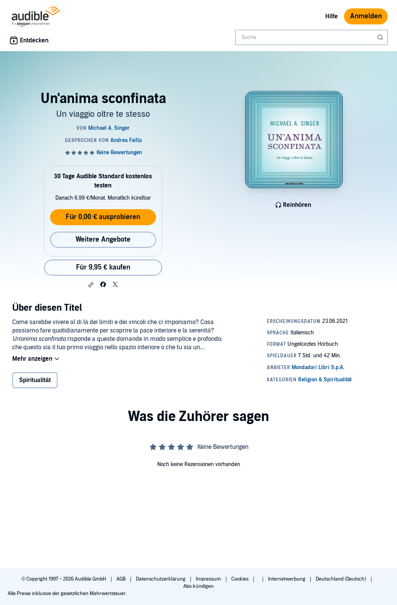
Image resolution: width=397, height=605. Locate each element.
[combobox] (311, 37)
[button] (91, 285)
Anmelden (366, 16)
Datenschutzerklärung (161, 579)
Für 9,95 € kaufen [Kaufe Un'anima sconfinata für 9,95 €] (103, 267)
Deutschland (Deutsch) (341, 579)
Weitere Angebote (103, 240)
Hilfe (331, 16)
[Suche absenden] (381, 37)
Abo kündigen (198, 586)
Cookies (240, 579)
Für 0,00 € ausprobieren (103, 217)
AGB (121, 579)
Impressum (209, 579)
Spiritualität (35, 380)
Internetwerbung (287, 579)
